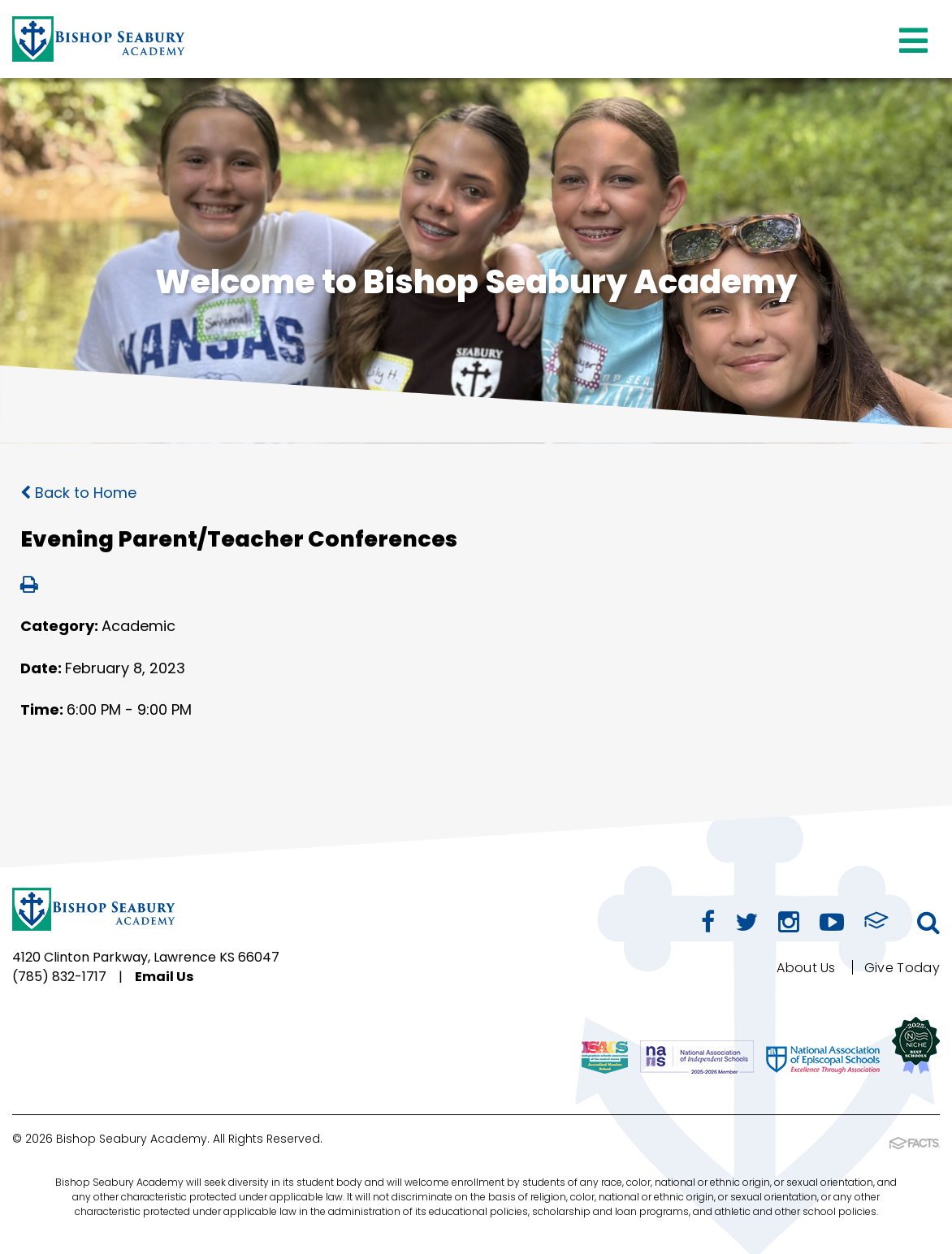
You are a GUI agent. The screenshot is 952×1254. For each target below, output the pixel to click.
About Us (806, 967)
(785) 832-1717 (59, 976)
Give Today (902, 967)
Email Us (164, 976)
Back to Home (78, 492)
